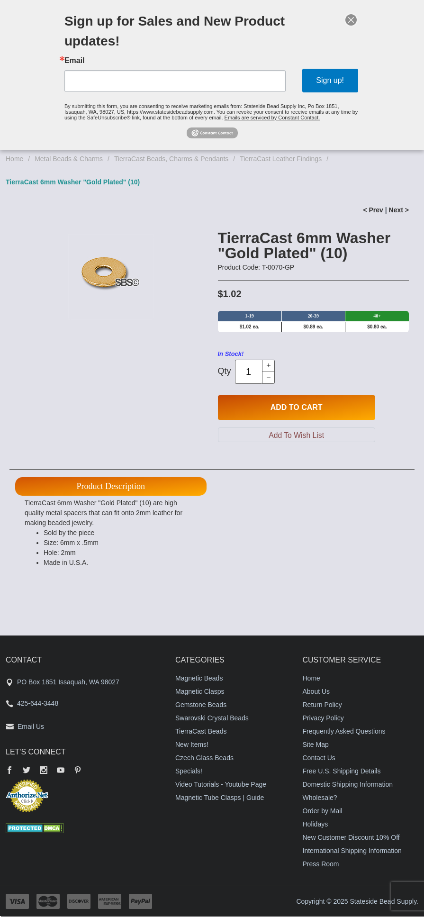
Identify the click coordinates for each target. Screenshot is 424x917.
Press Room (321, 864)
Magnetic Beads (199, 678)
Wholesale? (320, 798)
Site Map (316, 745)
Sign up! (330, 80)
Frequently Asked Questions (344, 731)
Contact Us (319, 758)
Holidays (315, 824)
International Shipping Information (352, 851)
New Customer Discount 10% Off (351, 838)
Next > (399, 210)
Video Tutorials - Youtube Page (220, 785)
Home (14, 159)
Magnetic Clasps (200, 692)
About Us (316, 692)
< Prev (373, 210)
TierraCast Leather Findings (281, 159)
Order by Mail (323, 811)
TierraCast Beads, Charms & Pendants (171, 159)
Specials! (188, 771)
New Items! (191, 745)
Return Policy (322, 705)
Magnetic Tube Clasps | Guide (219, 798)
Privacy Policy (323, 718)
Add (297, 407)
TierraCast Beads (200, 731)
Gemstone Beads (200, 705)
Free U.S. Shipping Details (342, 771)
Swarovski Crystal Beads (212, 718)
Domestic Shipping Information (348, 785)
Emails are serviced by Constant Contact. (272, 117)
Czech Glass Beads (204, 758)
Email (74, 60)
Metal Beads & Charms (69, 159)
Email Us (31, 727)
